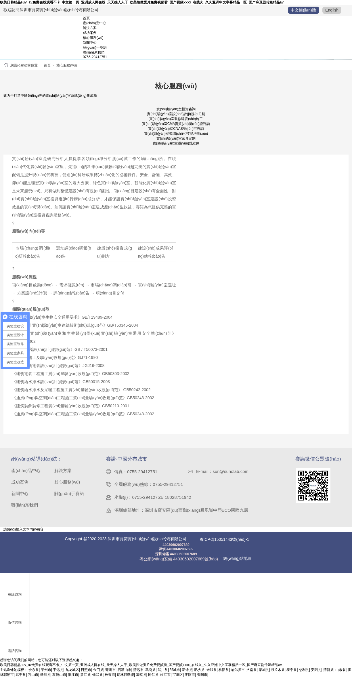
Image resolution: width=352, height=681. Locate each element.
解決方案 (90, 28)
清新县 (328, 674)
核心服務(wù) (93, 38)
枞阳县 (224, 674)
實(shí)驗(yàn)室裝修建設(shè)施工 (176, 123)
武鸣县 (150, 674)
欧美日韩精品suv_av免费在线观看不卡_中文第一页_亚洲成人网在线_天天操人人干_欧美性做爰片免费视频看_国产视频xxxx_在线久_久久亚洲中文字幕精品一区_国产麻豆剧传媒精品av (142, 2)
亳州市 (110, 674)
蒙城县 (264, 674)
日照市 (86, 674)
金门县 (98, 674)
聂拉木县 (278, 674)
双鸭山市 (59, 678)
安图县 (316, 674)
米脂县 (211, 674)
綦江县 (85, 678)
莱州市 (46, 674)
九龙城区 (72, 674)
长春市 (110, 678)
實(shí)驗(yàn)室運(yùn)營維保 (176, 147)
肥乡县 (199, 674)
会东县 (33, 674)
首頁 (86, 18)
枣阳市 (190, 678)
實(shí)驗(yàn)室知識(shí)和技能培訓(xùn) (176, 137)
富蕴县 (141, 678)
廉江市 (73, 678)
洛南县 (251, 674)
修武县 (97, 678)
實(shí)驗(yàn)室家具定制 (175, 142)
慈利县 (304, 674)
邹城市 (175, 674)
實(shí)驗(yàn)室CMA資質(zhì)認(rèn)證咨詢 (176, 127)
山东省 (340, 674)
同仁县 (153, 678)
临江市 (165, 678)
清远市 (138, 674)
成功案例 (90, 33)
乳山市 (33, 678)
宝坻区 (178, 678)
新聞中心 (90, 43)
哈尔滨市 (238, 674)
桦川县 (45, 678)
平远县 (58, 674)
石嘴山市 (124, 674)
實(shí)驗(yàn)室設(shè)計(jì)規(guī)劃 (176, 118)
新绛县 (187, 674)
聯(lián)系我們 (93, 52)
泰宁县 (291, 674)
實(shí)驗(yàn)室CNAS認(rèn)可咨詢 (176, 132)
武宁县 (21, 678)
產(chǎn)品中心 (94, 23)
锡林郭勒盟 (125, 678)
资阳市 (202, 678)
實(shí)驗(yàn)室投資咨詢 (175, 113)
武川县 (163, 674)
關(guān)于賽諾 (95, 47)
